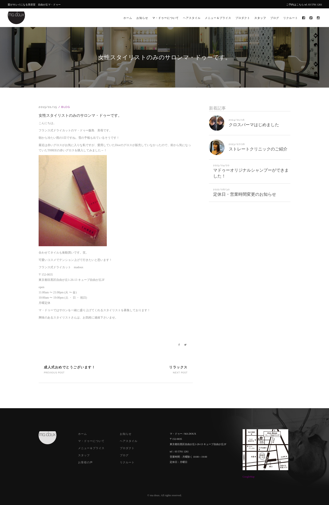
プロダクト (127, 448)
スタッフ (84, 455)
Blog (65, 107)
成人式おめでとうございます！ (69, 367)
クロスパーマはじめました (254, 124)
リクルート (127, 462)
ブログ (124, 455)
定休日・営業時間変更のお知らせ (244, 194)
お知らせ (126, 433)
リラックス (178, 367)
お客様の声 (85, 462)
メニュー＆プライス (91, 448)
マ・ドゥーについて (91, 441)
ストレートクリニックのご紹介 (258, 149)
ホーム (82, 433)
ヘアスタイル (128, 441)
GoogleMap (249, 476)
